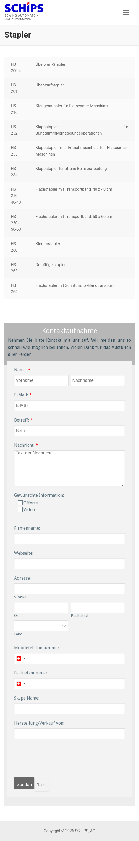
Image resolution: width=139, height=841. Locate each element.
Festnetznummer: (31, 673)
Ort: (17, 615)
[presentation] (56, 761)
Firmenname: (27, 528)
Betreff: (21, 420)
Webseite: (23, 553)
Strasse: (20, 597)
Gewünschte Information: (39, 495)
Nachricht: (24, 445)
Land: (18, 634)
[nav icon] (126, 12)
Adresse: (22, 578)
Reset (41, 784)
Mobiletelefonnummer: (37, 647)
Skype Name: (26, 698)
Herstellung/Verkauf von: (39, 723)
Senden (24, 784)
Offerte (28, 503)
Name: (20, 369)
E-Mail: (21, 395)
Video (26, 509)
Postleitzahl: (81, 615)
